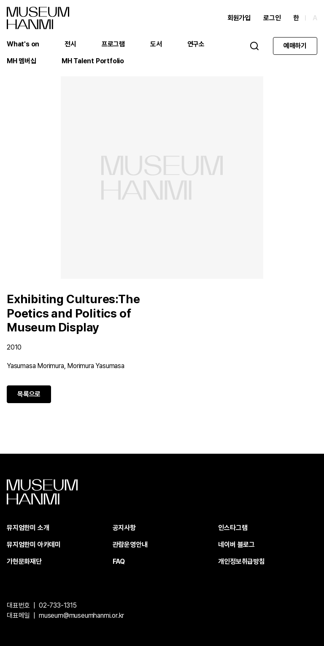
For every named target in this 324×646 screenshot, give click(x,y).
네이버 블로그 (236, 545)
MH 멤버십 (21, 61)
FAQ (119, 561)
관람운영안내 (130, 545)
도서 (156, 44)
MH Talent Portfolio (93, 61)
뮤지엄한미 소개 (28, 528)
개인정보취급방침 (241, 561)
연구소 (196, 44)
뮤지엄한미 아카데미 (34, 545)
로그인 (272, 18)
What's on (23, 44)
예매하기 (295, 46)
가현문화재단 (24, 561)
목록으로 (28, 394)
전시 (70, 44)
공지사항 (124, 528)
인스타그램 (232, 528)
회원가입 (239, 18)
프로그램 (113, 44)
